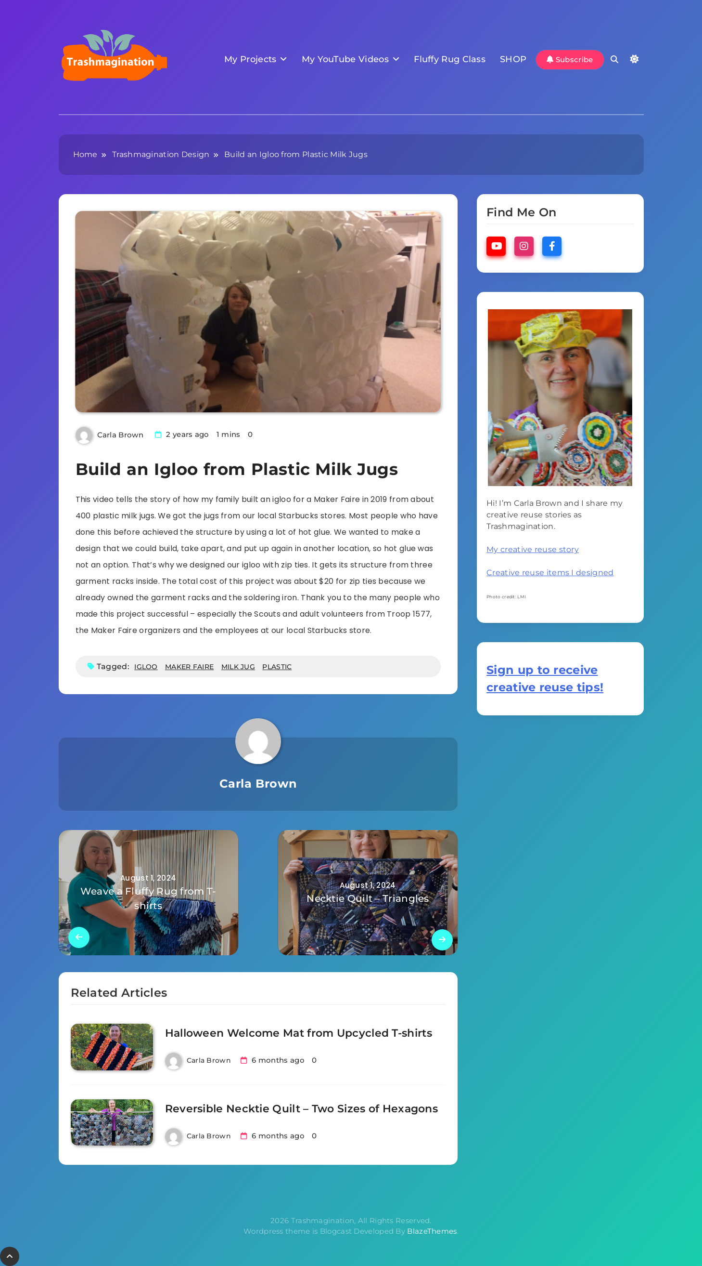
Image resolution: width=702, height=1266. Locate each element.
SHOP (513, 59)
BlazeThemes (432, 1231)
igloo (146, 666)
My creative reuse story (532, 549)
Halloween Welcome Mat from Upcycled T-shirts (298, 1033)
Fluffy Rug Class (449, 59)
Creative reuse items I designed (549, 572)
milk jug (238, 666)
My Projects (250, 59)
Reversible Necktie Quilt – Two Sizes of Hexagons (301, 1108)
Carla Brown (120, 434)
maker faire (189, 666)
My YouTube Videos (345, 59)
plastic (277, 666)
